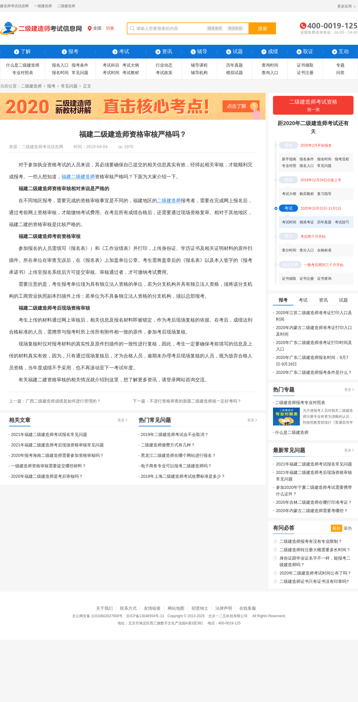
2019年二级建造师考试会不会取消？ (175, 434)
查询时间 (270, 65)
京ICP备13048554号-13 (145, 616)
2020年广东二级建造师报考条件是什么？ (314, 372)
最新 (336, 528)
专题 (340, 65)
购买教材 (307, 194)
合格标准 (324, 250)
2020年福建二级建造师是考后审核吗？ (47, 476)
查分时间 (289, 250)
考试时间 (111, 72)
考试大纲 (130, 65)
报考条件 (215, 28)
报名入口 (60, 65)
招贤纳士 (200, 608)
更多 (121, 420)
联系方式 (128, 608)
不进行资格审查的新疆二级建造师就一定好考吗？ (195, 401)
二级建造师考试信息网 (42, 146)
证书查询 (324, 279)
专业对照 (289, 166)
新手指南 (289, 159)
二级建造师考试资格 (313, 106)
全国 (94, 28)
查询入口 (270, 72)
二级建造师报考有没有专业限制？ (311, 541)
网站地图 (176, 608)
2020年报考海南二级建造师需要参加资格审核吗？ (57, 455)
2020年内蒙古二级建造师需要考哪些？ (312, 510)
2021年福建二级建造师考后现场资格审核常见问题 (57, 445)
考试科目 (235, 28)
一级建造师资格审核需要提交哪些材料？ (48, 465)
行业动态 (164, 65)
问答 (340, 72)
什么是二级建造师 (22, 65)
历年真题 (234, 65)
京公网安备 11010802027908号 (97, 616)
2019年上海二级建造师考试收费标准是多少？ (183, 476)
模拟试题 (234, 72)
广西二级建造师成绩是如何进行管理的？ (63, 401)
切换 (110, 28)
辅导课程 (199, 65)
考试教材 (130, 72)
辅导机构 (199, 72)
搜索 (262, 28)
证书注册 (305, 72)
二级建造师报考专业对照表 (300, 402)
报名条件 (307, 159)
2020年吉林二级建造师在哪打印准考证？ (314, 502)
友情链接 (152, 608)
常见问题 (80, 72)
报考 (51, 86)
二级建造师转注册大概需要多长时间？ (315, 549)
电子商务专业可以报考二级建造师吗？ (176, 465)
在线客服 (247, 608)
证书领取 (305, 65)
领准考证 (307, 222)
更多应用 (344, 6)
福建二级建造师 (78, 176)
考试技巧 (342, 222)
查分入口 (307, 250)
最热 (348, 528)
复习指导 (324, 194)
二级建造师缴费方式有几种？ (168, 445)
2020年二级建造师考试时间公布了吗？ (315, 573)
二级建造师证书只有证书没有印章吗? (314, 581)
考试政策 (164, 72)
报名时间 (60, 72)
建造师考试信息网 (14, 6)
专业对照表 (22, 72)
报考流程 (342, 159)
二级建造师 (66, 6)
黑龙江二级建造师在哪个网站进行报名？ (178, 455)
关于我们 (104, 608)
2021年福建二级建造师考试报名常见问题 (49, 434)
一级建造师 (43, 6)
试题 (234, 51)
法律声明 (223, 608)
